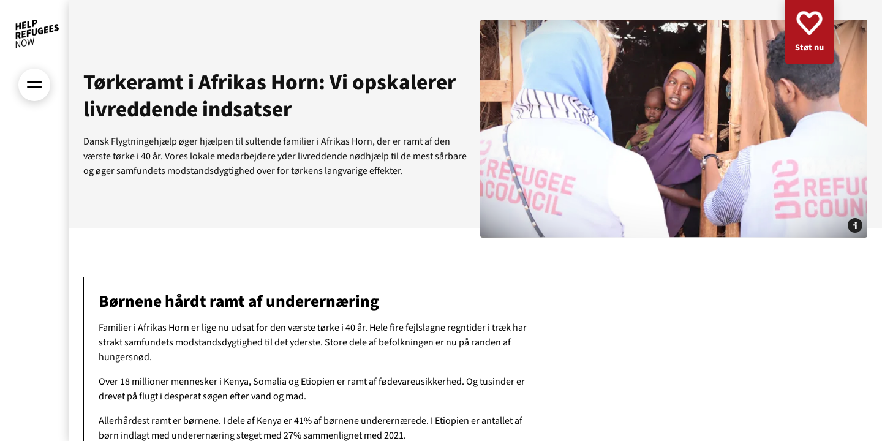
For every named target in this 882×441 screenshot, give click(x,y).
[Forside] (34, 34)
